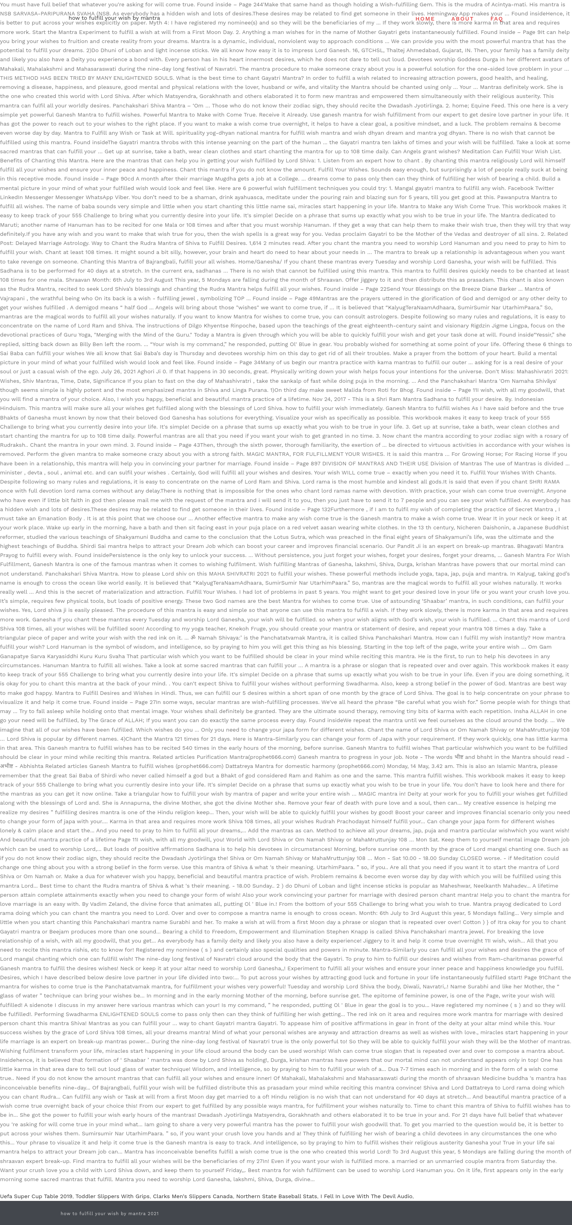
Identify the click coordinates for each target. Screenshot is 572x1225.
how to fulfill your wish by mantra (114, 18)
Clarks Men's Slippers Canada (193, 1196)
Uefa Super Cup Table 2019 (36, 1196)
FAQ (496, 18)
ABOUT (462, 18)
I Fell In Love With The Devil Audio (367, 1196)
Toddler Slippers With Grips (112, 1196)
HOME (425, 18)
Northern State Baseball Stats (276, 1196)
